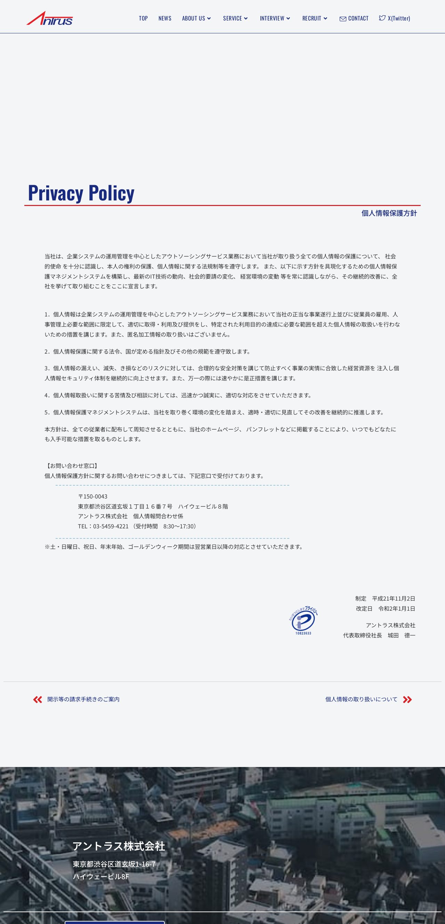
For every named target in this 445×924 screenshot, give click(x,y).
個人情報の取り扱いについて (361, 699)
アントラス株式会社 (118, 845)
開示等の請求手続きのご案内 (83, 699)
